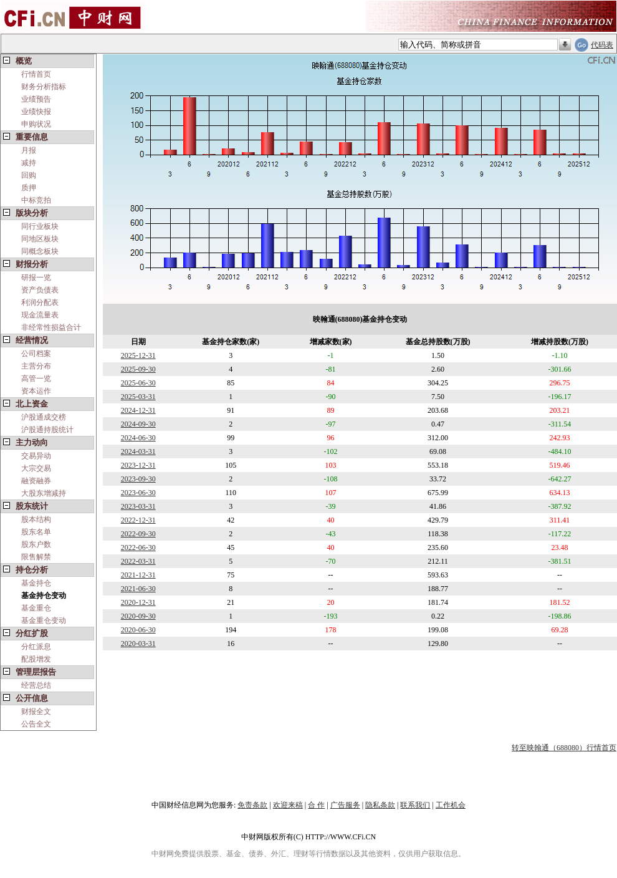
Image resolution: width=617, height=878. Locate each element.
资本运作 (36, 391)
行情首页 (36, 74)
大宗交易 (36, 468)
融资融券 (36, 480)
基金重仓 (36, 608)
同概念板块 (40, 251)
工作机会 (451, 805)
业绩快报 (36, 111)
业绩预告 (36, 99)
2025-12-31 (138, 355)
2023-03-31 (138, 506)
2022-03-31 (138, 561)
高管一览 (36, 378)
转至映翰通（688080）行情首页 (564, 747)
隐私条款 (380, 805)
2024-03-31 (138, 451)
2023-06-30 (138, 492)
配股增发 (36, 659)
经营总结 (36, 685)
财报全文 (36, 711)
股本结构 (36, 519)
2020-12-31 (138, 602)
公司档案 (36, 353)
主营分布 (36, 366)
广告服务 (345, 805)
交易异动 (36, 455)
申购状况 (36, 124)
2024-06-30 (138, 437)
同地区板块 (40, 238)
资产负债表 (40, 290)
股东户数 (36, 544)
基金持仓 (36, 583)
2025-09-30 (138, 369)
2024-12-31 (138, 410)
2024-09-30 (138, 424)
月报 (28, 150)
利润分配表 (40, 302)
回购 (28, 175)
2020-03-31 (138, 643)
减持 (28, 162)
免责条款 (252, 805)
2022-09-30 (138, 533)
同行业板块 (40, 226)
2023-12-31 (138, 465)
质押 (28, 187)
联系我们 (415, 805)
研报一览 (36, 277)
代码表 (602, 45)
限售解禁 (36, 556)
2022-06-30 (138, 547)
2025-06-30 (138, 383)
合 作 (316, 805)
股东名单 (36, 532)
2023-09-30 (138, 479)
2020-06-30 (138, 629)
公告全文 (36, 724)
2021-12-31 (138, 575)
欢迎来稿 (288, 805)
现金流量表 (40, 315)
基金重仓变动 (43, 620)
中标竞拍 (36, 200)
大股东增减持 (43, 493)
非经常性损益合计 (51, 327)
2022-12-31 (138, 520)
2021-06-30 (138, 588)
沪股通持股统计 (47, 429)
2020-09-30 (138, 616)
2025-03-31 (138, 396)
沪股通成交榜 (43, 417)
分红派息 (36, 646)
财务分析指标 (43, 86)
